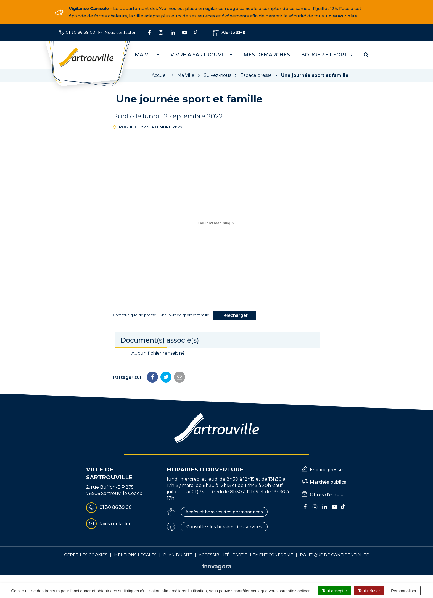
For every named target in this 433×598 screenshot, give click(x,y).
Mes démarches (267, 55)
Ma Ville (147, 55)
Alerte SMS (229, 32)
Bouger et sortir (327, 55)
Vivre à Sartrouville (201, 55)
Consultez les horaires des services (224, 526)
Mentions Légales (135, 554)
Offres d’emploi (327, 494)
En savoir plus (341, 16)
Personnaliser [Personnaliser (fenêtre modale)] (403, 590)
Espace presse (326, 469)
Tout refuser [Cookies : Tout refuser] (369, 590)
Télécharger (234, 315)
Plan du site (177, 554)
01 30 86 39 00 (109, 507)
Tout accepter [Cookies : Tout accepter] (334, 590)
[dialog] (216, 223)
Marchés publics (328, 482)
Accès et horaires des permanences (224, 511)
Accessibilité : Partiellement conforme (246, 554)
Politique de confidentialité (334, 554)
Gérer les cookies (85, 554)
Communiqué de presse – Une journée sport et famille (161, 315)
